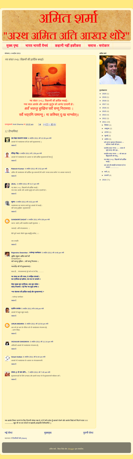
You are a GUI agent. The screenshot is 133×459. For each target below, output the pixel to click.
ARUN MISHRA (17, 324)
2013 (104, 115)
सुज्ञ (13, 202)
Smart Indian (16, 357)
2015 (104, 111)
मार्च (105, 172)
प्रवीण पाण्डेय (16, 309)
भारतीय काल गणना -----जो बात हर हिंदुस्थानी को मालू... (115, 155)
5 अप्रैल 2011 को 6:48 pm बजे (32, 309)
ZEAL (13, 184)
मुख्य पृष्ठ (12, 46)
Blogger (71, 449)
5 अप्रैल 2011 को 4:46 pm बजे (53, 253)
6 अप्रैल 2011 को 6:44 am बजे (34, 357)
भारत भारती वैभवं (36, 46)
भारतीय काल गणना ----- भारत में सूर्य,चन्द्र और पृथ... (114, 149)
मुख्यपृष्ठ (47, 432)
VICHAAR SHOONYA (20, 342)
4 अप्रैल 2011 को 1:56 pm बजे (30, 153)
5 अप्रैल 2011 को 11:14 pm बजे (41, 342)
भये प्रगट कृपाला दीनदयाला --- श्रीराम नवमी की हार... (114, 143)
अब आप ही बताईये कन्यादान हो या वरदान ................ (115, 166)
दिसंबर (106, 125)
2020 (104, 94)
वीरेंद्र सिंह (15, 153)
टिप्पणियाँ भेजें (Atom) (19, 438)
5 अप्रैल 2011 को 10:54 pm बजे (36, 324)
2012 (104, 118)
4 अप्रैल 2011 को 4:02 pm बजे (27, 202)
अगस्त (106, 132)
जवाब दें (13, 145)
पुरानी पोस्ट (88, 432)
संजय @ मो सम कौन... (19, 372)
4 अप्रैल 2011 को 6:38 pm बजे (38, 220)
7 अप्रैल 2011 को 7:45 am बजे (39, 372)
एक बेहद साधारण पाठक (19, 138)
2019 (104, 97)
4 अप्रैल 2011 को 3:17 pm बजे (28, 184)
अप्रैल (106, 139)
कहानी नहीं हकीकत (68, 46)
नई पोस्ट (8, 432)
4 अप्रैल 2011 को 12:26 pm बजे (39, 138)
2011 (104, 122)
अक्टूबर (107, 128)
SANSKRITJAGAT (19, 220)
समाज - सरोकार (98, 46)
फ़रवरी (106, 175)
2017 (104, 104)
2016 (104, 108)
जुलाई (106, 136)
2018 (104, 101)
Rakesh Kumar (17, 169)
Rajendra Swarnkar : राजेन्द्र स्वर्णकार (26, 253)
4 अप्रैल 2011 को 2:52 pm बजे (36, 169)
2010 (104, 180)
